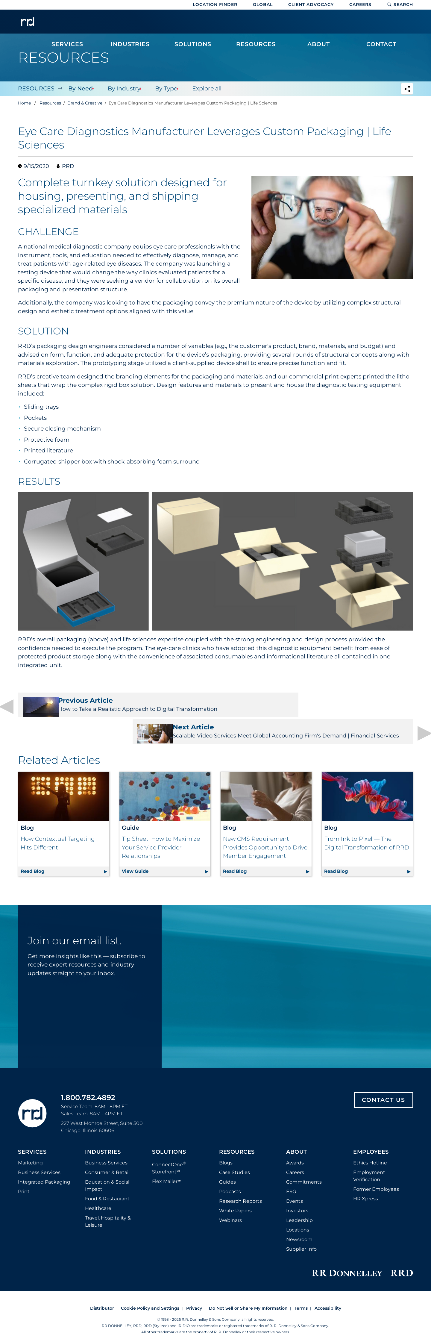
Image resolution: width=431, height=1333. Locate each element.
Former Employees (376, 1172)
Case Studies (234, 1155)
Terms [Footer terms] (301, 1291)
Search (400, 4)
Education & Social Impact (107, 1168)
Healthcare (98, 1191)
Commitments (304, 1165)
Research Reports (240, 1184)
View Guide (166, 853)
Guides (227, 1165)
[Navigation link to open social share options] (407, 89)
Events (294, 1184)
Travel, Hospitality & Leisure (108, 1204)
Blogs (226, 1146)
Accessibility (328, 1291)
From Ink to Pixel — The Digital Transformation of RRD (366, 826)
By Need (80, 88)
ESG (291, 1175)
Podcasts (230, 1175)
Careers (360, 4)
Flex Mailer (166, 1164)
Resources (36, 88)
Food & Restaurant (107, 1182)
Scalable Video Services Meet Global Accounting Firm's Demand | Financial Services (318, 708)
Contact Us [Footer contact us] (383, 1083)
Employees (371, 1135)
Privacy (194, 1291)
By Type (165, 88)
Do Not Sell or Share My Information (248, 1291)
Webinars (230, 1203)
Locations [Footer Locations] (297, 1213)
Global (263, 4)
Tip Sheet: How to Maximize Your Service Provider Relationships (161, 831)
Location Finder (215, 4)
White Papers (235, 1194)
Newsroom (299, 1223)
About (296, 1135)
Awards (295, 1146)
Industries (103, 1135)
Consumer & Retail (107, 1155)
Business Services (39, 1155)
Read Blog (65, 853)
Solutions (169, 1135)
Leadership (299, 1203)
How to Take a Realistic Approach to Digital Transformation (113, 708)
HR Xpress (365, 1182)
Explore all (204, 88)
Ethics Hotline (370, 1146)
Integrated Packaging (44, 1165)
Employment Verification (369, 1159)
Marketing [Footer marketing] (30, 1146)
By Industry (123, 88)
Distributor (102, 1291)
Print (24, 1175)
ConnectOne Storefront (169, 1151)
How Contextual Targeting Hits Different (58, 826)
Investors (297, 1194)
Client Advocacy (311, 4)
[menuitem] (67, 25)
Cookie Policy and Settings (150, 1291)
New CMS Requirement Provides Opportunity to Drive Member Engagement (265, 831)
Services (32, 1135)
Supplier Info (301, 1232)
